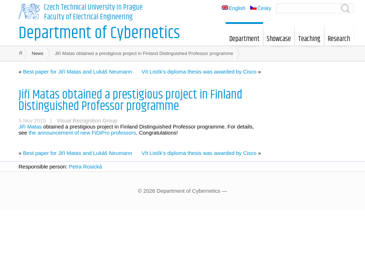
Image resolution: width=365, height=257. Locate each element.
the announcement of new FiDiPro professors (82, 133)
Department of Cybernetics (99, 33)
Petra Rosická (85, 166)
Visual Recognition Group (87, 120)
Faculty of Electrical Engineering (88, 17)
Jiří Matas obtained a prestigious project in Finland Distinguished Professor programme (130, 100)
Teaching (309, 36)
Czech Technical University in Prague (93, 7)
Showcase (279, 36)
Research (339, 36)
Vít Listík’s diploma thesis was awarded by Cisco (199, 72)
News (37, 53)
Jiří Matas (30, 127)
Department (244, 36)
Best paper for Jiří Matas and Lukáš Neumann (77, 72)
